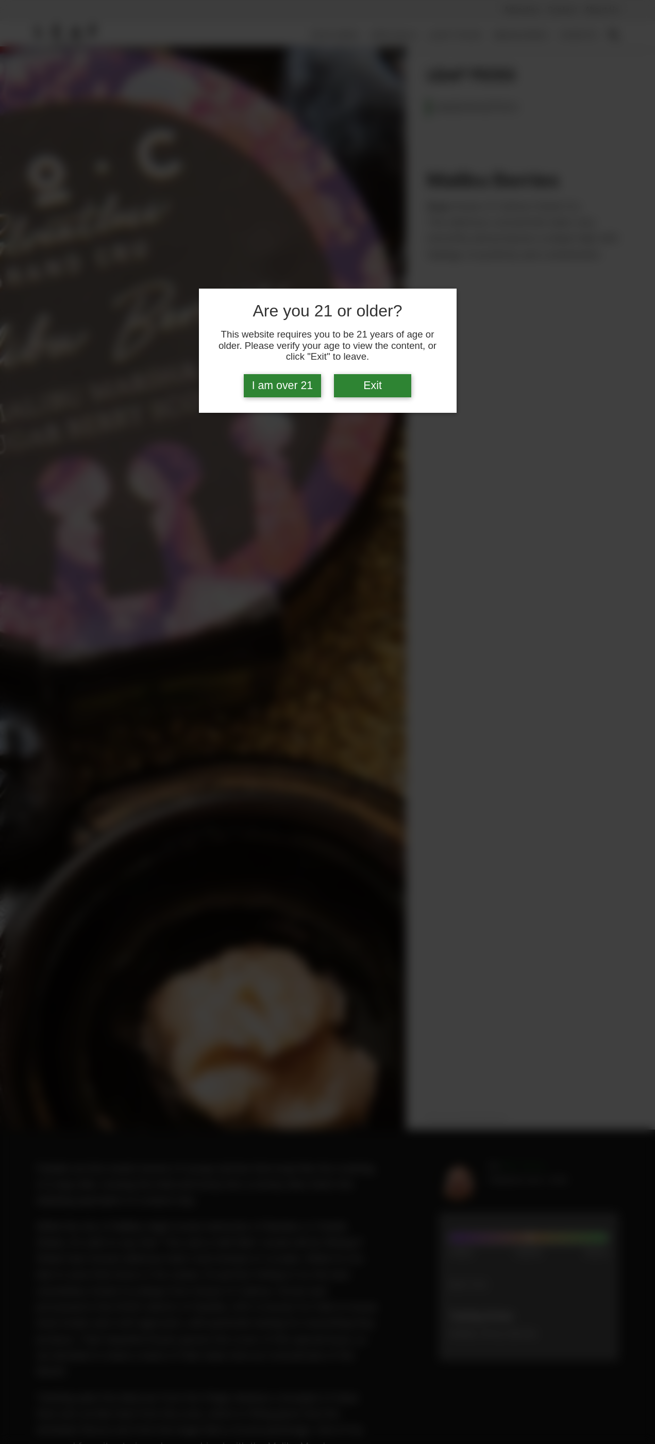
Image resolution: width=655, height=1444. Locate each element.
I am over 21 (282, 385)
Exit (372, 385)
